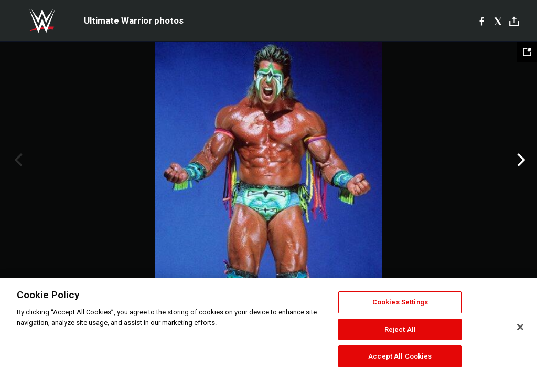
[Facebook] (482, 21)
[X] (498, 21)
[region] (268, 328)
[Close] (520, 327)
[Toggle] (514, 21)
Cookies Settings (400, 302)
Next (520, 160)
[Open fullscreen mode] (527, 52)
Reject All (400, 329)
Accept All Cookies (400, 356)
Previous (17, 160)
